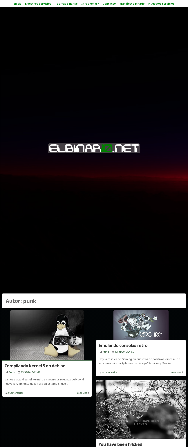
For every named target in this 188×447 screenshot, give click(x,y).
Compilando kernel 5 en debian (35, 366)
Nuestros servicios (38, 3)
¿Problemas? (90, 3)
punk (12, 372)
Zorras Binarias (67, 3)
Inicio (17, 3)
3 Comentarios (16, 392)
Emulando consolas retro (123, 345)
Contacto (109, 3)
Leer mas (82, 392)
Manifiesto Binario (132, 3)
